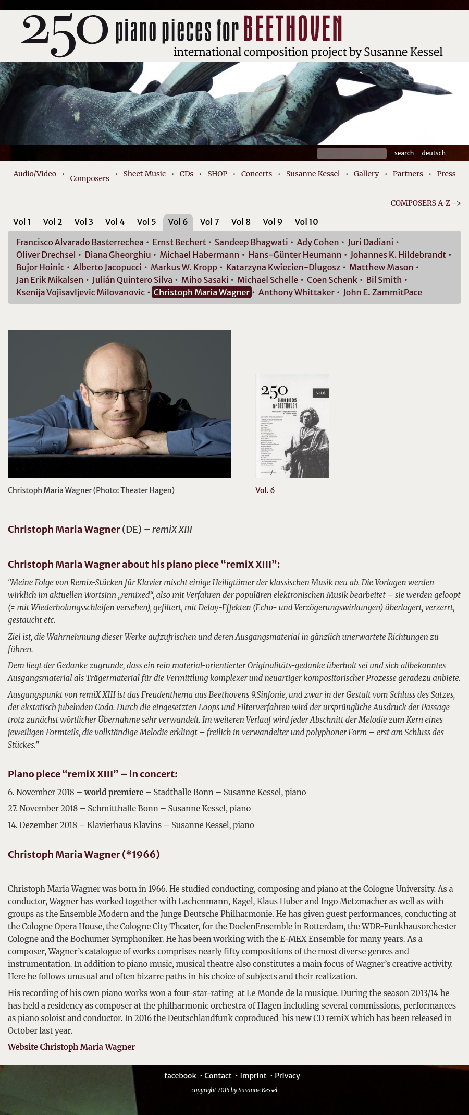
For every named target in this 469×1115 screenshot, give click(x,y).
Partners (408, 173)
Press (446, 173)
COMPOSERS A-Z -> (426, 203)
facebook (180, 1076)
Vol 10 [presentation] (306, 222)
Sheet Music (145, 173)
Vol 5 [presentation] (146, 222)
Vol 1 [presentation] (22, 222)
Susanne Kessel (313, 173)
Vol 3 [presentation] (84, 222)
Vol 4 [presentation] (115, 222)
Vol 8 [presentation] (241, 222)
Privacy (287, 1076)
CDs (187, 173)
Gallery (366, 173)
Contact (218, 1076)
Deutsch (434, 153)
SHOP (217, 173)
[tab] (22, 223)
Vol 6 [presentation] (178, 222)
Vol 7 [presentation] (209, 222)
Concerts (256, 173)
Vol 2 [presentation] (52, 222)
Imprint (253, 1076)
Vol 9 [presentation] (272, 222)
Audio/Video (34, 173)
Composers (89, 178)
